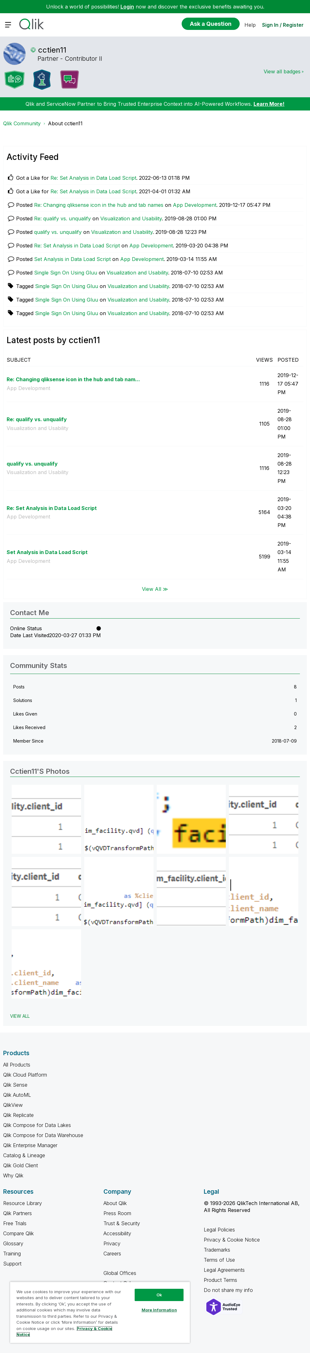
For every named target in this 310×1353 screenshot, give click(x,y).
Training (12, 1253)
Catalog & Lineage (24, 1155)
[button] (46, 819)
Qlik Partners (17, 1213)
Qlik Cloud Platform (25, 1075)
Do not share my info (229, 1290)
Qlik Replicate (18, 1115)
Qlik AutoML (17, 1095)
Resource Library (22, 1203)
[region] (100, 1312)
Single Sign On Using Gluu (65, 272)
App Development (194, 205)
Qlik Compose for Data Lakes (37, 1125)
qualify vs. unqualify (58, 232)
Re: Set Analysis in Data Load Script (93, 178)
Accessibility (117, 1233)
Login (127, 6)
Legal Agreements (224, 1270)
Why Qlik (13, 1175)
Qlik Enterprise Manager (30, 1145)
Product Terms (220, 1280)
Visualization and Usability (131, 218)
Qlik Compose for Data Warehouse (43, 1135)
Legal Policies (219, 1229)
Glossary (13, 1243)
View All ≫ (155, 589)
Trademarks (217, 1250)
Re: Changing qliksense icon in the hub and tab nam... (73, 379)
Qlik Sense (15, 1085)
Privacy (111, 1243)
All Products (16, 1064)
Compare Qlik (18, 1233)
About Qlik (115, 1203)
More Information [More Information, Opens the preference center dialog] (159, 1309)
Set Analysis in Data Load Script (72, 259)
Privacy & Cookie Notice (232, 1240)
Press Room (117, 1213)
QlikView (13, 1105)
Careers (112, 1253)
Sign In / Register (283, 25)
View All (20, 1016)
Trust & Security (121, 1223)
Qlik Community (22, 123)
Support (12, 1263)
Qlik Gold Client (20, 1165)
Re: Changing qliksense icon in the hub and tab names (98, 205)
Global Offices (119, 1273)
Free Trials (14, 1223)
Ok (159, 1294)
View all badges (282, 71)
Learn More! (269, 104)
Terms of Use (219, 1260)
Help (250, 25)
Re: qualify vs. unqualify (62, 218)
